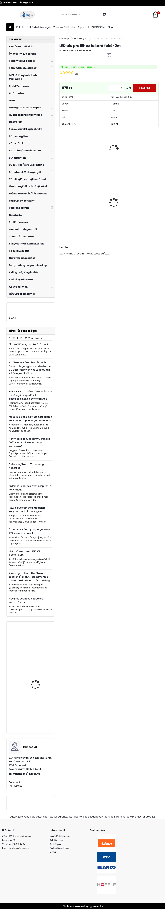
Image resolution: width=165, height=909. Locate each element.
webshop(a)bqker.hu (26, 774)
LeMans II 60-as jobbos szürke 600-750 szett (145, 200)
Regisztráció (29, 2)
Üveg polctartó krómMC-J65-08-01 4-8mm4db (121, 194)
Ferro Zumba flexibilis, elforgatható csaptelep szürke (39, 650)
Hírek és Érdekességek (38, 27)
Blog (110, 27)
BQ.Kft (12, 317)
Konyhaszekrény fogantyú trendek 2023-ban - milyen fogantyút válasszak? (29, 442)
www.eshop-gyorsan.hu (89, 906)
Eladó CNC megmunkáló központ (28, 344)
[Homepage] (10, 27)
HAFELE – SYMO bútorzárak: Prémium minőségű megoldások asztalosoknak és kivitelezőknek (30, 395)
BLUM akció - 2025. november (26, 338)
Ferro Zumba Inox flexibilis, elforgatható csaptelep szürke (38, 717)
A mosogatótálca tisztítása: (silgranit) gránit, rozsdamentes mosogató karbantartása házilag (29, 577)
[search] (104, 14)
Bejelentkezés (10, 2)
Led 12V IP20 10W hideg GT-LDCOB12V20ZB (95, 189)
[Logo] (27, 14)
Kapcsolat (83, 27)
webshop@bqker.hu (18, 848)
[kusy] (116, 88)
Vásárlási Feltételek (64, 27)
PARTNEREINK (98, 27)
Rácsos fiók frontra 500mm (36, 678)
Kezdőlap (64, 38)
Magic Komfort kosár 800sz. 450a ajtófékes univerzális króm (71, 203)
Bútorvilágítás (81, 38)
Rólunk (19, 27)
